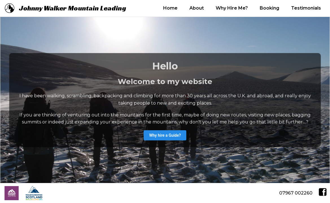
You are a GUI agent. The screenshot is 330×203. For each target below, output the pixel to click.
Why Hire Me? (232, 8)
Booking (269, 8)
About (196, 8)
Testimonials (306, 8)
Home (170, 8)
